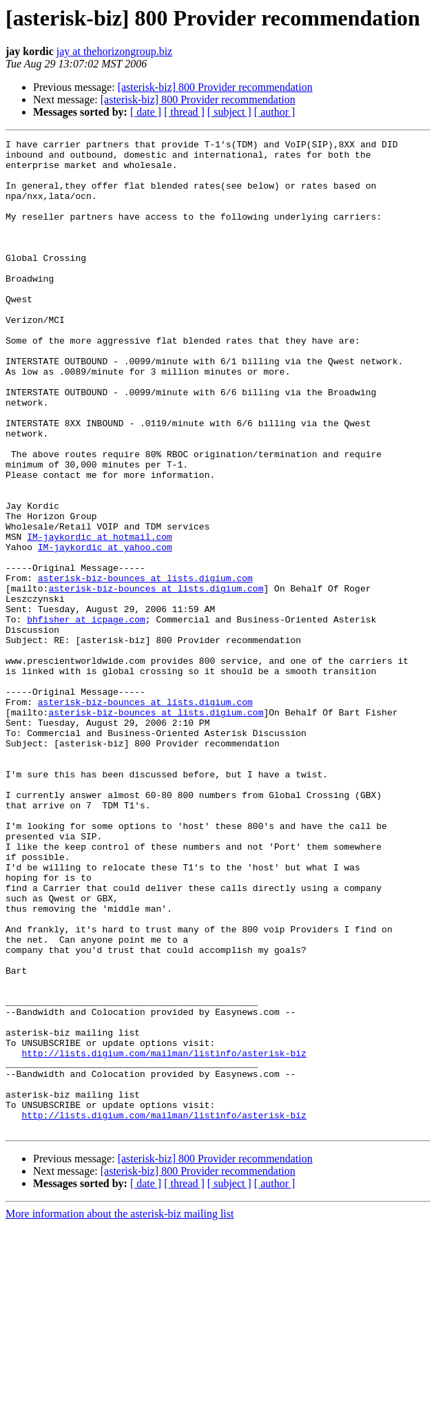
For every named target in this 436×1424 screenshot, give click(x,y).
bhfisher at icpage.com (86, 716)
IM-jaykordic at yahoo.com (105, 629)
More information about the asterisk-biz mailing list (119, 1412)
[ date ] (145, 112)
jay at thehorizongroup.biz (114, 51)
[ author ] (274, 112)
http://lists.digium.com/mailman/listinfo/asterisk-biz (163, 1237)
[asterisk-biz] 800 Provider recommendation (215, 87)
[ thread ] (184, 112)
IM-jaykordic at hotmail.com (99, 617)
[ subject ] (229, 112)
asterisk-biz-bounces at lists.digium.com (145, 666)
